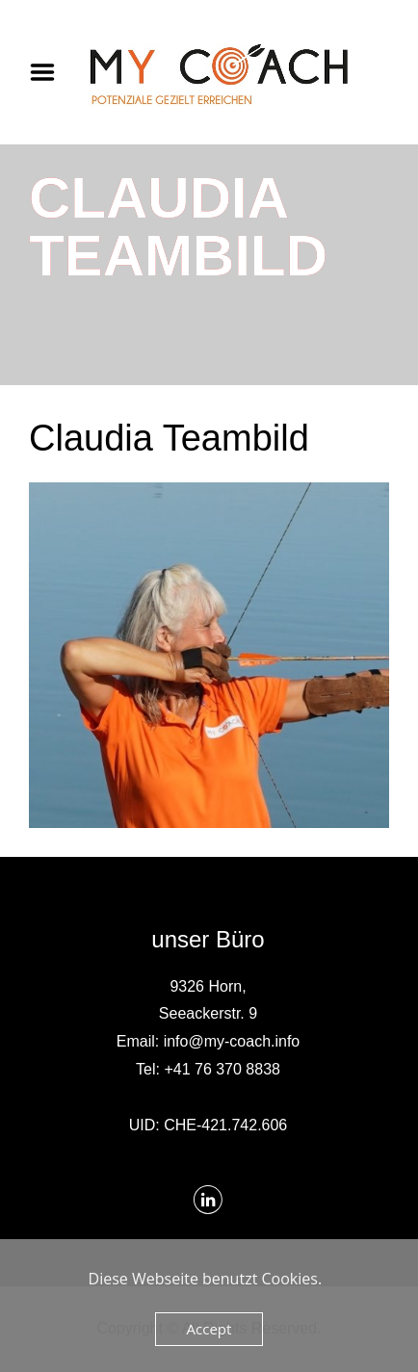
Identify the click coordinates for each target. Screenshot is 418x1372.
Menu (49, 72)
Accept (209, 1328)
